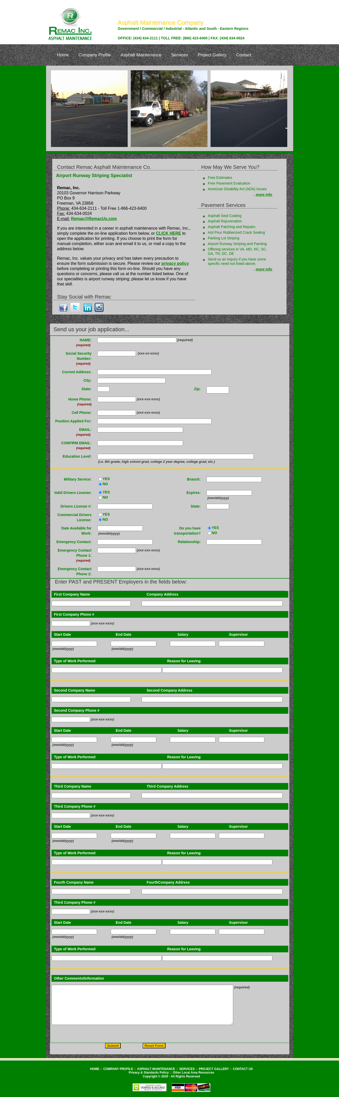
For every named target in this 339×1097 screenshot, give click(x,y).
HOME (95, 1069)
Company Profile (95, 55)
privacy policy (175, 263)
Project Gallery (212, 55)
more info (264, 195)
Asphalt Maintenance (140, 55)
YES (106, 479)
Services (179, 55)
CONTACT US (243, 1069)
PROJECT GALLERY (214, 1069)
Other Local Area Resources (193, 1072)
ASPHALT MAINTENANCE (156, 1069)
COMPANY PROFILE (118, 1069)
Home (63, 55)
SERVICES (187, 1069)
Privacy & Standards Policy (149, 1072)
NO (105, 484)
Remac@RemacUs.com (94, 218)
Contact (243, 55)
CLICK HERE (168, 233)
